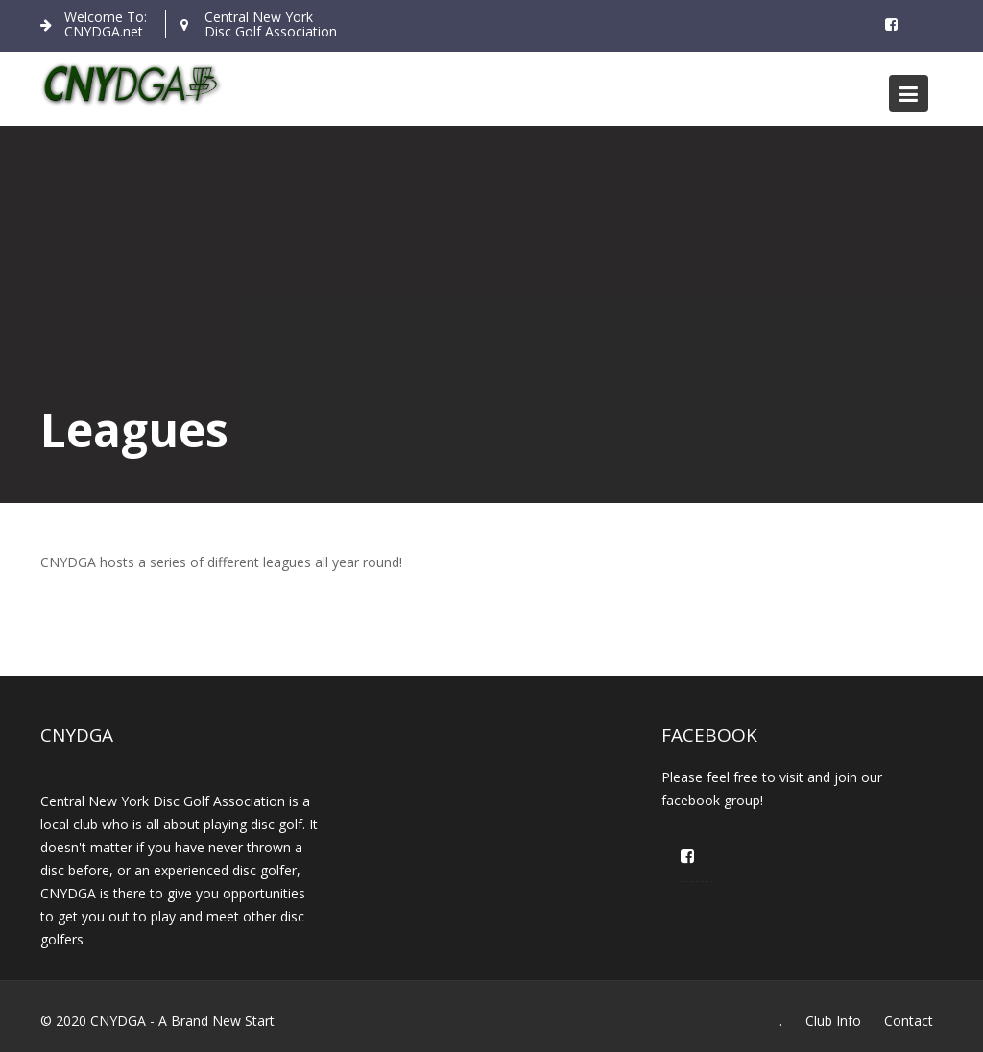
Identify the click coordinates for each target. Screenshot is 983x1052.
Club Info (833, 1021)
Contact (908, 1021)
